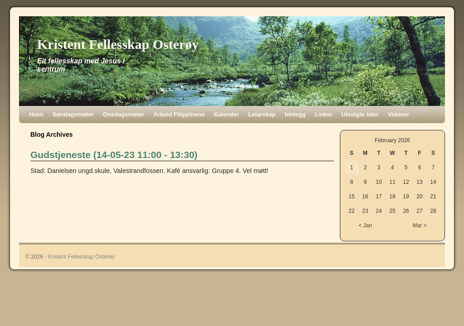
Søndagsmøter (73, 114)
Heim (36, 114)
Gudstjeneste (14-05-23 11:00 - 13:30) (114, 154)
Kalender (226, 114)
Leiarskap (262, 114)
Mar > (419, 225)
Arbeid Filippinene (179, 114)
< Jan (365, 225)
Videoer (398, 114)
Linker (324, 114)
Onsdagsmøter (124, 114)
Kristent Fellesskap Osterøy (118, 44)
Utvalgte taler (360, 114)
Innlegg (295, 114)
